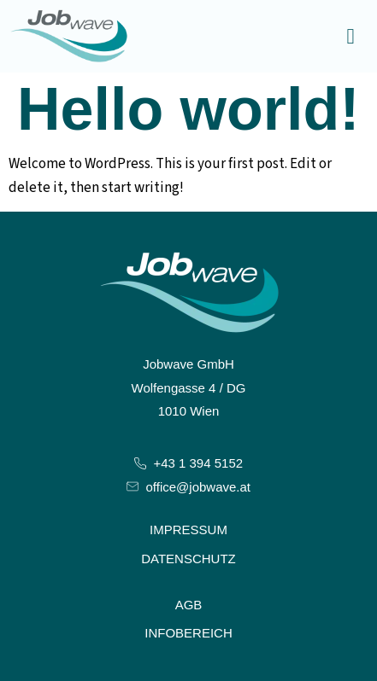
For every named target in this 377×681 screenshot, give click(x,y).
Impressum (188, 529)
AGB (189, 604)
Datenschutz (188, 558)
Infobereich (188, 633)
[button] (350, 36)
